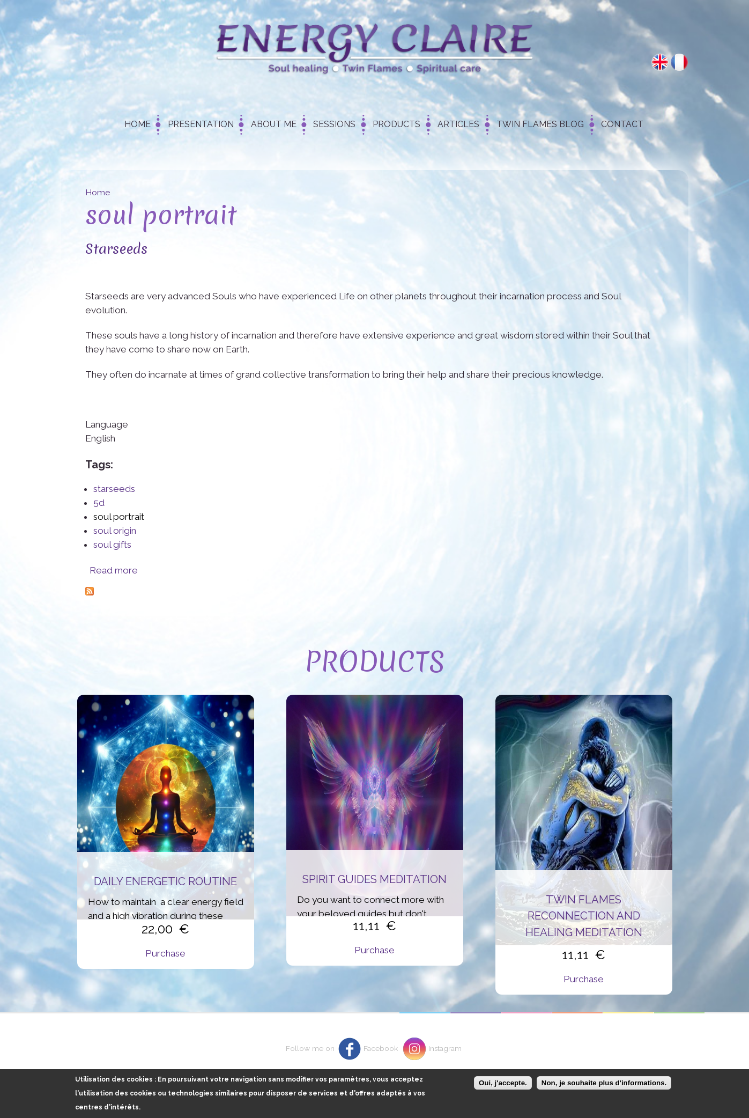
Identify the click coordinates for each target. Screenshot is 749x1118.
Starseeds (116, 248)
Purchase (165, 953)
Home (137, 124)
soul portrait (118, 516)
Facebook (381, 1048)
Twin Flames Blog (540, 124)
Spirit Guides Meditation (374, 879)
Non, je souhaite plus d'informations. (604, 1083)
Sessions (334, 124)
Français (679, 62)
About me (273, 124)
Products (396, 124)
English (660, 62)
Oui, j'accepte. (503, 1083)
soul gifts (112, 544)
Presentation (201, 124)
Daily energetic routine (165, 881)
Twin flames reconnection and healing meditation (583, 916)
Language (106, 424)
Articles (458, 124)
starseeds (114, 488)
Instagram (445, 1048)
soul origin (114, 530)
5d (99, 502)
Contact (622, 124)
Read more (114, 570)
